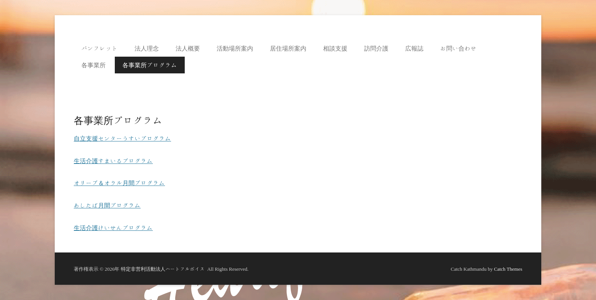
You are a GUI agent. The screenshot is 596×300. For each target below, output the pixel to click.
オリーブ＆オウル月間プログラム (119, 183)
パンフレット (99, 48)
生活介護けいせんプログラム (113, 228)
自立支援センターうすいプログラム (122, 138)
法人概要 (188, 48)
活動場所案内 (235, 48)
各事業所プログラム (149, 65)
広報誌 (414, 48)
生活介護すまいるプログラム (113, 161)
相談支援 (335, 48)
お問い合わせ (458, 48)
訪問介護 (376, 48)
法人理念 (147, 48)
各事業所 (93, 65)
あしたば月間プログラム (107, 205)
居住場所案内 (288, 48)
